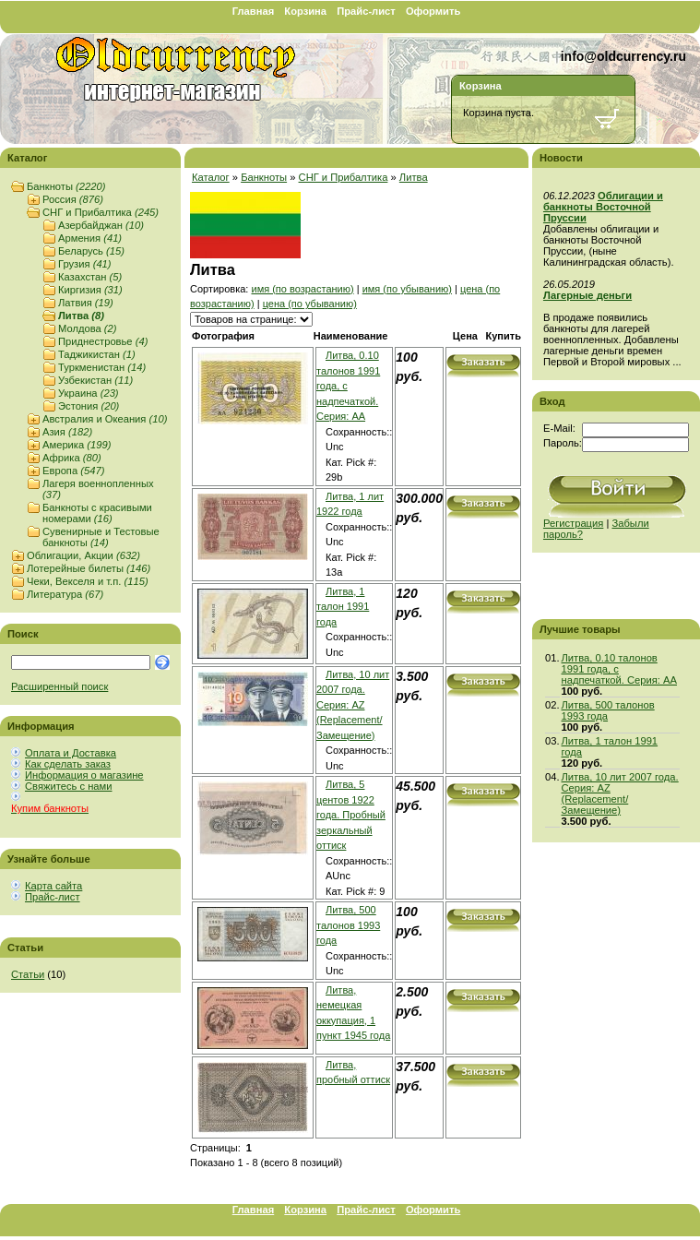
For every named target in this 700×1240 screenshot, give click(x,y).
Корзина (305, 11)
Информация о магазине (84, 775)
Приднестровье (103, 341)
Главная (253, 11)
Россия (72, 199)
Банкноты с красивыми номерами (97, 513)
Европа (73, 470)
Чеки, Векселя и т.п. (87, 581)
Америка (76, 444)
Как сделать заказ (68, 763)
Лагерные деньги (587, 295)
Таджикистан (97, 354)
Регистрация (573, 523)
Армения (90, 238)
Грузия (85, 263)
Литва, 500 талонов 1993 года (348, 925)
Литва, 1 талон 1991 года (342, 606)
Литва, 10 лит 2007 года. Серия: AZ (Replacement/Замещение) (352, 705)
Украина (88, 393)
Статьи (27, 974)
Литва (81, 315)
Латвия (85, 302)
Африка (71, 457)
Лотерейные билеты (88, 568)
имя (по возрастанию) (302, 288)
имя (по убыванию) (407, 288)
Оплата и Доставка (70, 752)
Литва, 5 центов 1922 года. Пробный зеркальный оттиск (351, 815)
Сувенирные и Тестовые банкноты (101, 537)
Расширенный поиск (59, 686)
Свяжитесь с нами (68, 786)
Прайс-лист (366, 11)
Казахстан (90, 276)
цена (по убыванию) (310, 303)
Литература (65, 594)
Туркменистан (102, 367)
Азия (67, 431)
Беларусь (91, 250)
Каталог (211, 177)
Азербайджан (101, 225)
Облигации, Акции (83, 555)
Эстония (88, 405)
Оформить (433, 11)
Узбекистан (95, 380)
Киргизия (90, 289)
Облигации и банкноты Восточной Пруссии (603, 206)
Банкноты (66, 186)
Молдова (87, 328)
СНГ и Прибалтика (100, 212)
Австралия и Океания (104, 418)
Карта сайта (53, 885)
